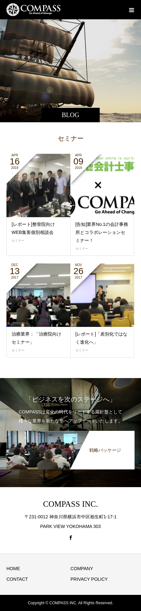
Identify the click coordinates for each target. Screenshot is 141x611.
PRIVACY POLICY (89, 579)
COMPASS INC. (70, 504)
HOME (13, 568)
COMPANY (82, 568)
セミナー (18, 240)
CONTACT (17, 579)
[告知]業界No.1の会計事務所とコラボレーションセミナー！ (102, 232)
